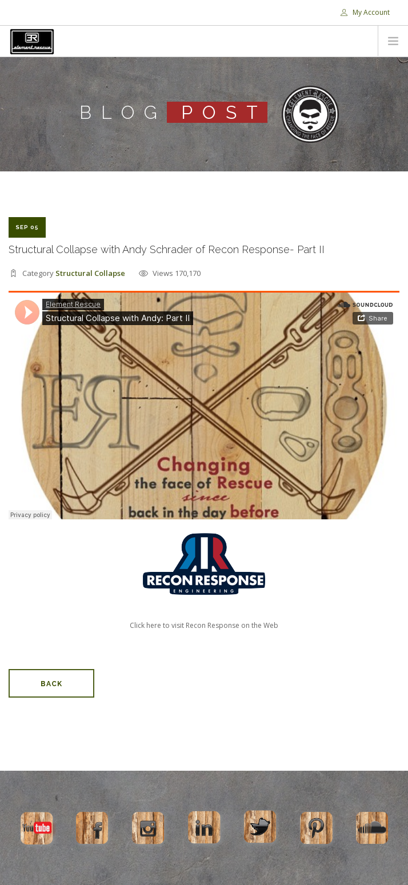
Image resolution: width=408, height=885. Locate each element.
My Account (365, 12)
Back (51, 684)
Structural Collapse (90, 273)
